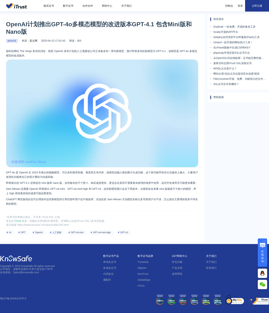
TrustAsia (143, 261)
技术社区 (11, 41)
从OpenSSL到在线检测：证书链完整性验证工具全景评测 (238, 58)
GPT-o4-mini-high (102, 232)
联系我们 (211, 267)
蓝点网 (33, 40)
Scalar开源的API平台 (225, 31)
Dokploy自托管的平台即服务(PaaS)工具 (236, 37)
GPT (23, 232)
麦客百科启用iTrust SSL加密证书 (232, 63)
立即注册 (257, 5)
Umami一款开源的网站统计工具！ (233, 42)
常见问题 (177, 261)
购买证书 (49, 5)
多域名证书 (109, 267)
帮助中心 (107, 5)
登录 (240, 5)
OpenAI (39, 232)
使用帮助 (177, 273)
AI (10, 232)
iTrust (18, 220)
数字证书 (68, 5)
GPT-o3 (124, 232)
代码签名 (108, 273)
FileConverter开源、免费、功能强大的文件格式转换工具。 (239, 79)
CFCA (141, 285)
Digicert (141, 267)
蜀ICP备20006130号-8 (13, 298)
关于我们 (126, 5)
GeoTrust (142, 273)
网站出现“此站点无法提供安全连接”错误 (236, 73)
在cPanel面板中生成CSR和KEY (231, 47)
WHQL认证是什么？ (225, 68)
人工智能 (56, 232)
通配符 (107, 279)
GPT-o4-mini (77, 232)
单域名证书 (109, 261)
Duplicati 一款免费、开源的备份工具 (234, 26)
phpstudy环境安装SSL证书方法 (231, 52)
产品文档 (177, 267)
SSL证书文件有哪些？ (226, 84)
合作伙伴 (87, 5)
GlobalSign (143, 279)
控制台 (229, 5)
